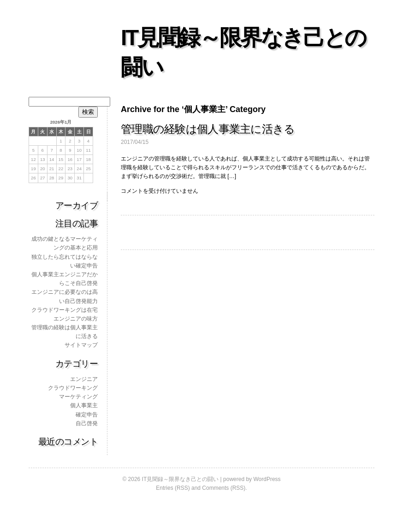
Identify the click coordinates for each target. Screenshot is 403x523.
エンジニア (84, 379)
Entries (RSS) (173, 488)
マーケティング (78, 396)
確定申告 (87, 414)
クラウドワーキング (73, 388)
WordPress (266, 479)
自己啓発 (87, 423)
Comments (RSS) (223, 488)
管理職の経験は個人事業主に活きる (208, 129)
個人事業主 (84, 405)
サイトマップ (81, 345)
